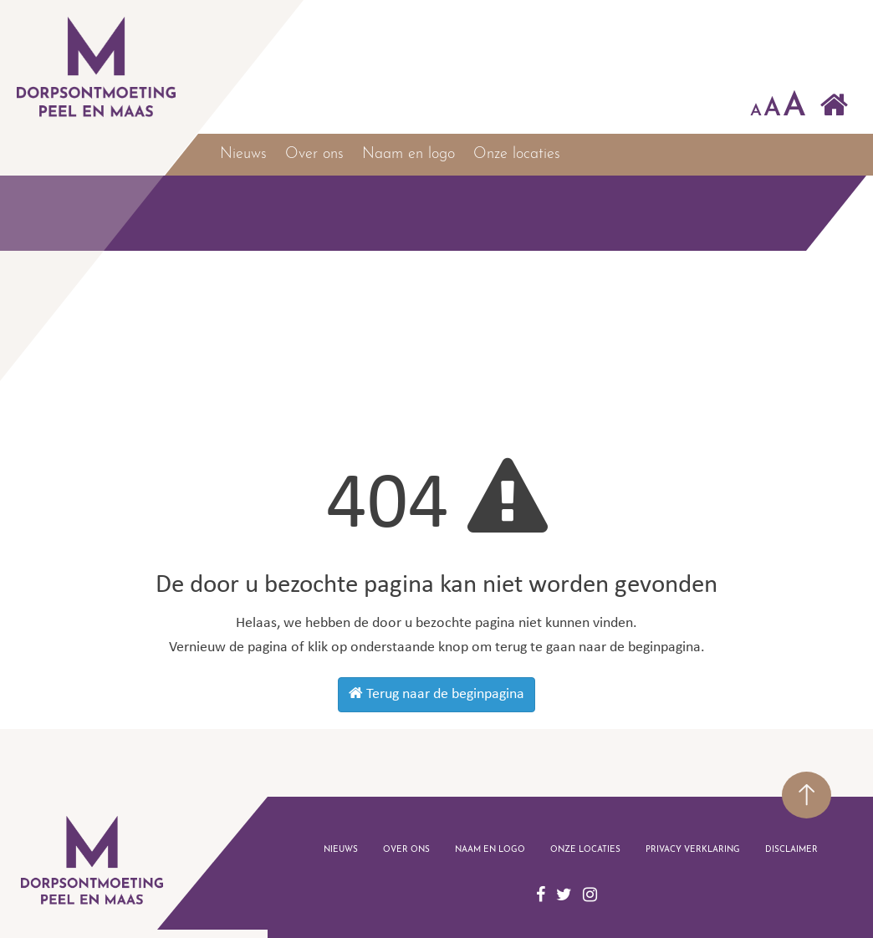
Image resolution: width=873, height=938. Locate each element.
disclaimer (791, 849)
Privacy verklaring (693, 849)
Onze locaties (516, 154)
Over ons (314, 154)
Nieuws (243, 154)
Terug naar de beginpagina (436, 694)
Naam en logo (408, 154)
